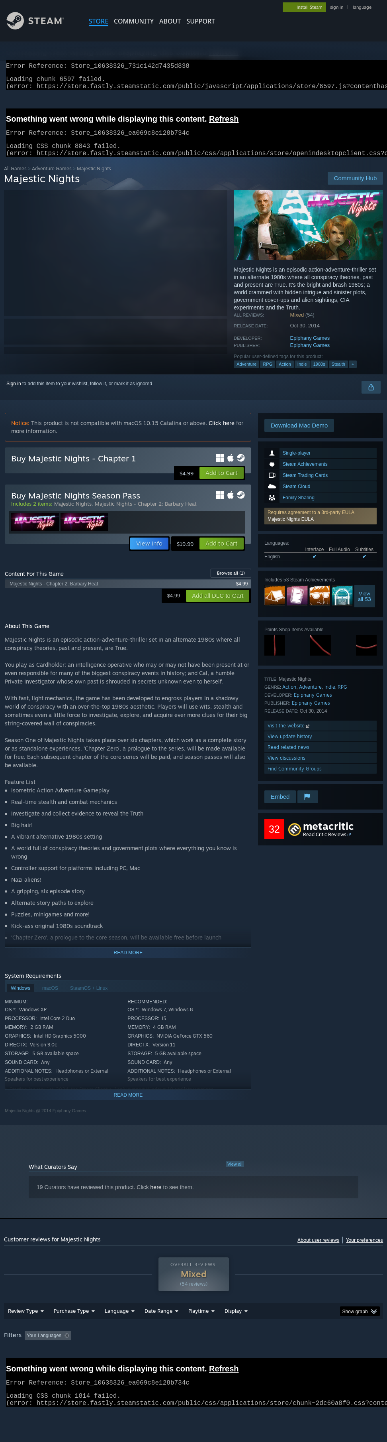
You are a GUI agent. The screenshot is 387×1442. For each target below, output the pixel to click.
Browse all (231, 582)
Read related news (288, 757)
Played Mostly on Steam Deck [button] (243, 1356)
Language (117, 1331)
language (362, 7)
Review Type (23, 1331)
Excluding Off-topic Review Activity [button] (124, 1356)
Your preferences (364, 1250)
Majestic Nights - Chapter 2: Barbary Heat (146, 513)
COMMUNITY (134, 21)
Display (233, 1331)
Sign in (13, 393)
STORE (98, 21)
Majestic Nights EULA (291, 529)
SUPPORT (200, 21)
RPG (267, 373)
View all (234, 1173)
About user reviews (318, 1250)
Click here (222, 432)
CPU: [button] (350, 1356)
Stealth (338, 373)
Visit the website (289, 735)
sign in (336, 7)
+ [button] (353, 373)
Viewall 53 (364, 606)
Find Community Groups (295, 778)
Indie (302, 373)
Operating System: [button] (310, 1356)
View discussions (286, 767)
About (170, 21)
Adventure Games (52, 178)
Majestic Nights (73, 513)
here (156, 1197)
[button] (320, 525)
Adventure (246, 373)
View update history (290, 746)
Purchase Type (71, 1331)
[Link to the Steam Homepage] (41, 27)
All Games (15, 178)
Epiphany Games (310, 348)
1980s (319, 373)
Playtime (198, 1331)
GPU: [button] (12, 1367)
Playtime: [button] (186, 1356)
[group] (193, 1361)
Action (285, 373)
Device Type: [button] (46, 1367)
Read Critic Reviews (324, 844)
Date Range (158, 1331)
